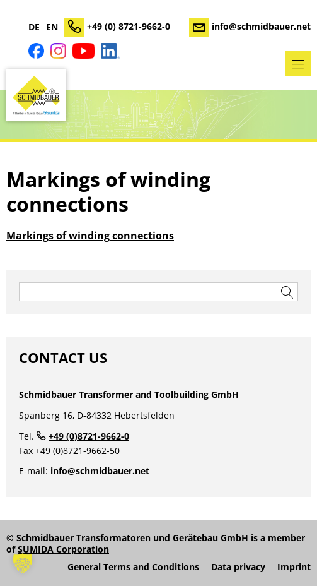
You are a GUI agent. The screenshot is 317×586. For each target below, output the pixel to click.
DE (34, 27)
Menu (298, 63)
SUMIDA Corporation (63, 549)
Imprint (294, 567)
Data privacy (238, 567)
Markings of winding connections (90, 235)
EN (52, 27)
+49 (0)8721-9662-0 (89, 436)
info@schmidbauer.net (261, 26)
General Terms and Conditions (133, 567)
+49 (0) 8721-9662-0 (128, 26)
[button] (22, 563)
